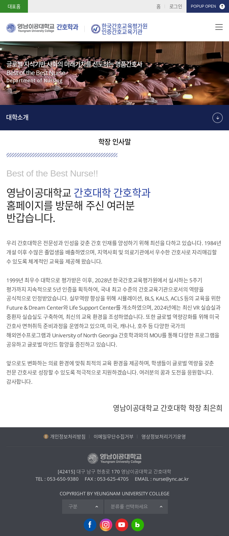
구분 (73, 506)
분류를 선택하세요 (129, 506)
